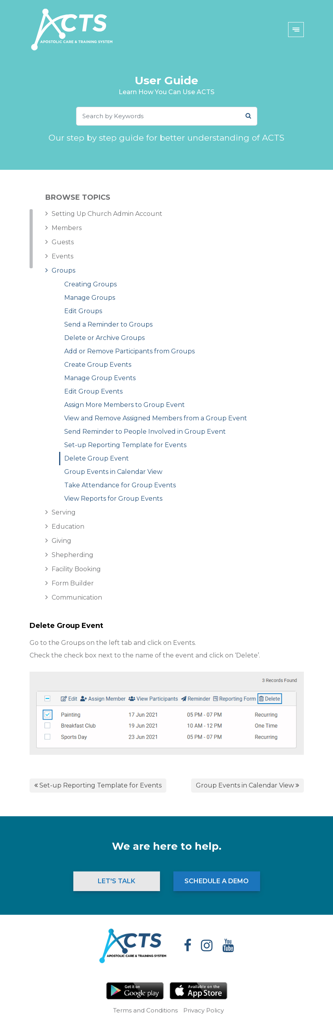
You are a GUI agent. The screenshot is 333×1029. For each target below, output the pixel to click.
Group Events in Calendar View (113, 471)
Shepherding (72, 555)
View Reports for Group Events (113, 498)
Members (67, 228)
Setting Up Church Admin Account (107, 213)
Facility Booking (76, 569)
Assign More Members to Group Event (124, 405)
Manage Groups (89, 297)
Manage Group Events (100, 378)
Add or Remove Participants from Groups (129, 351)
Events (62, 256)
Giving (61, 540)
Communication (77, 597)
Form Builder (73, 583)
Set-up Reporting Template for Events (125, 445)
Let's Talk (116, 881)
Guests (63, 242)
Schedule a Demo (216, 881)
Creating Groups (90, 284)
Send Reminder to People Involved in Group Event (145, 431)
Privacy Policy (203, 1010)
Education (68, 526)
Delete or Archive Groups (104, 338)
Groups (63, 270)
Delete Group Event (96, 458)
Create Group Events (97, 364)
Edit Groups (83, 311)
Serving (64, 512)
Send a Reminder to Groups (108, 324)
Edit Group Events (93, 391)
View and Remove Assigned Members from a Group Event (155, 418)
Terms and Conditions (145, 1010)
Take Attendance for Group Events (120, 485)
